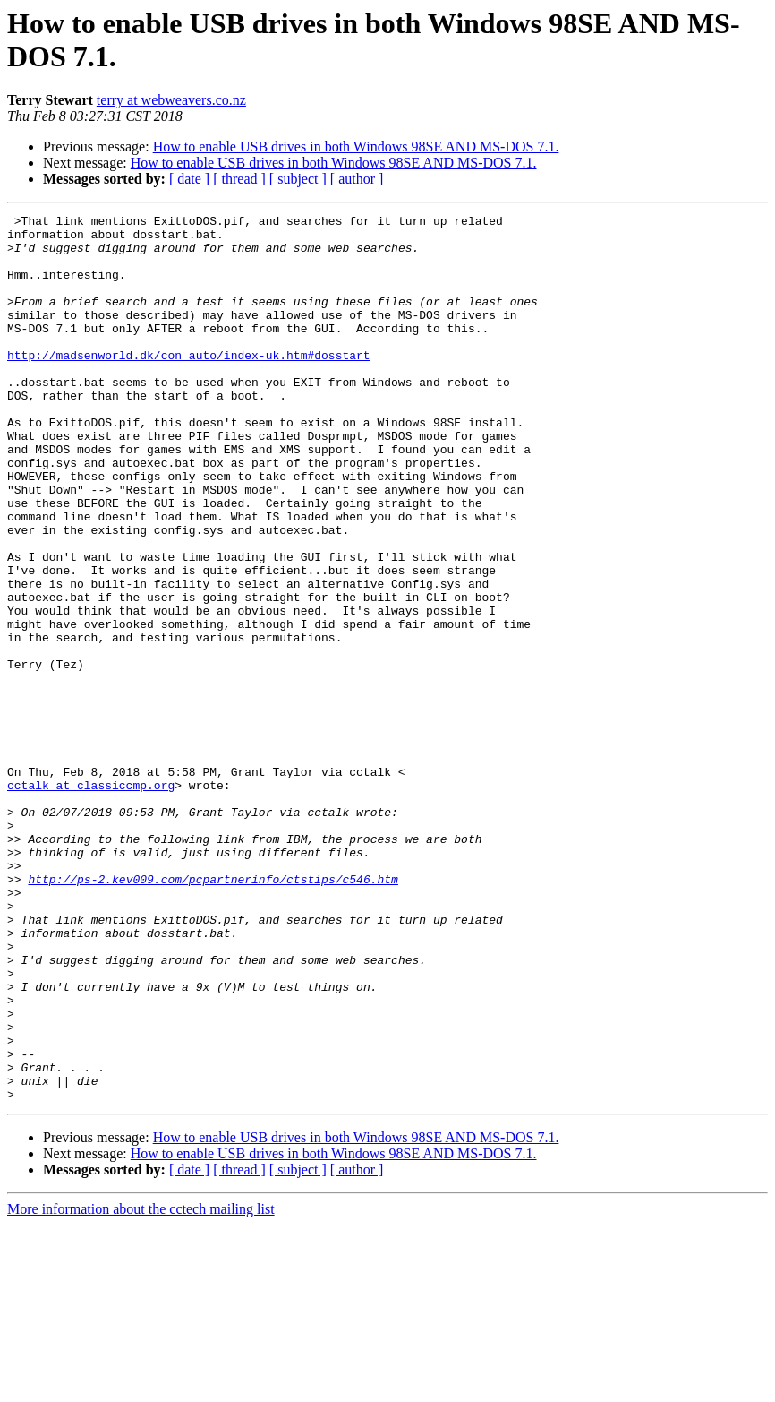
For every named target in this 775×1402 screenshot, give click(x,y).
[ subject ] (298, 178)
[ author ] (357, 178)
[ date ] (189, 178)
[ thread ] (239, 178)
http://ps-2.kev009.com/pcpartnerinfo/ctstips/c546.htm (212, 1013)
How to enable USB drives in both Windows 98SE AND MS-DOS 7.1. (356, 146)
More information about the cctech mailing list (141, 1386)
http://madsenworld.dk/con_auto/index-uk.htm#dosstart (188, 384)
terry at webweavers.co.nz (171, 100)
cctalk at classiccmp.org (91, 900)
